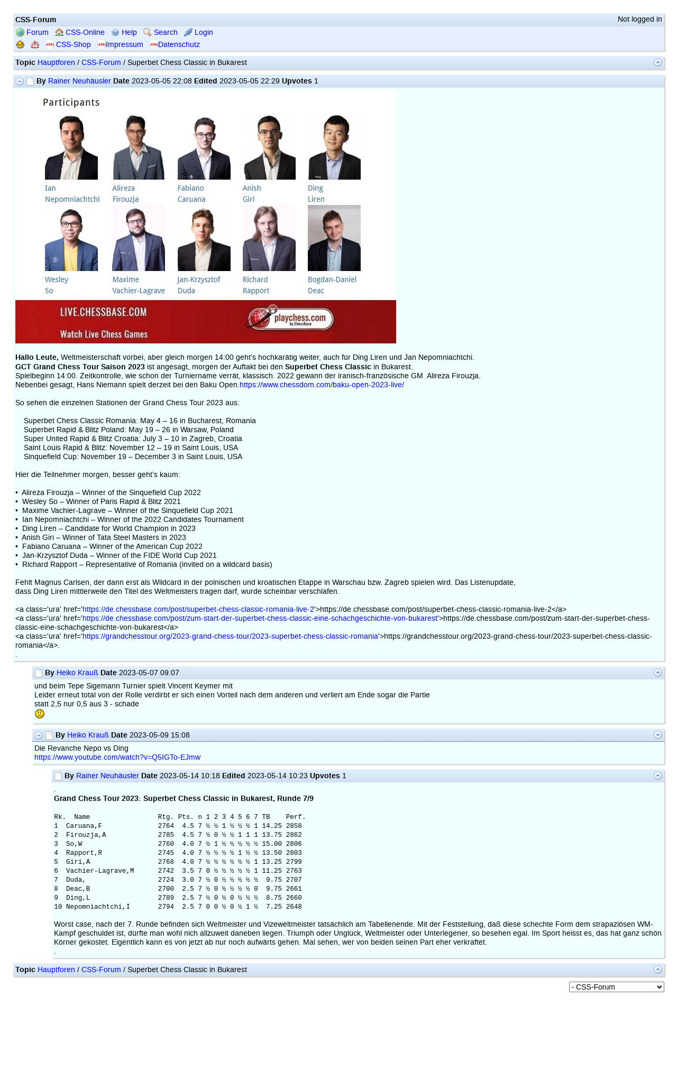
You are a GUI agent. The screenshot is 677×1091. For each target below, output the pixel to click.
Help (124, 32)
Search (160, 32)
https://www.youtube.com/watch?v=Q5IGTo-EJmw (117, 757)
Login (198, 32)
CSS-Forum (101, 62)
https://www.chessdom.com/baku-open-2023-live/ (322, 384)
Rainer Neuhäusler (79, 81)
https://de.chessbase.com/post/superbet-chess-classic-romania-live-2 (198, 609)
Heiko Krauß (77, 672)
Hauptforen (56, 62)
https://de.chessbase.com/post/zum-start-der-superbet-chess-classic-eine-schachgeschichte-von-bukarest (260, 618)
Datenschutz (175, 44)
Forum (32, 32)
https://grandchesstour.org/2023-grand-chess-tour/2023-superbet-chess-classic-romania (230, 636)
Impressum (120, 44)
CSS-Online (80, 32)
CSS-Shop (68, 44)
